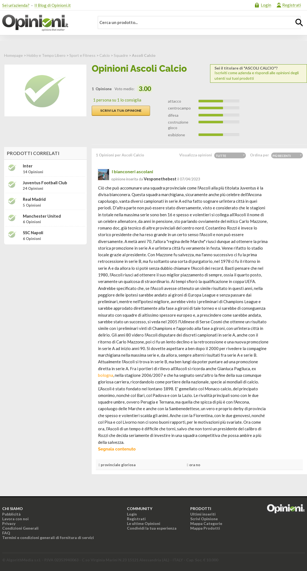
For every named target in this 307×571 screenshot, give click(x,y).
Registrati (291, 4)
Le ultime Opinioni (143, 523)
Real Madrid (34, 199)
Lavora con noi (15, 518)
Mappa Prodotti (205, 528)
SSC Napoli (33, 232)
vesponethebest (160, 178)
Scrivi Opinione (204, 518)
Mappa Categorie (206, 523)
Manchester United (42, 216)
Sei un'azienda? (15, 5)
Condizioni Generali (20, 528)
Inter (27, 166)
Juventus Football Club (45, 182)
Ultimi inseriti (203, 514)
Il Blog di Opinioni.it (52, 5)
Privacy (8, 523)
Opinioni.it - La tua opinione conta (45, 22)
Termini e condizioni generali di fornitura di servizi (48, 537)
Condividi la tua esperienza (151, 528)
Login (266, 4)
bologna (105, 375)
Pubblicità (11, 514)
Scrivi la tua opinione (121, 110)
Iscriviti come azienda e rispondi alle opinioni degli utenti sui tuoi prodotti (258, 73)
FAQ (6, 532)
